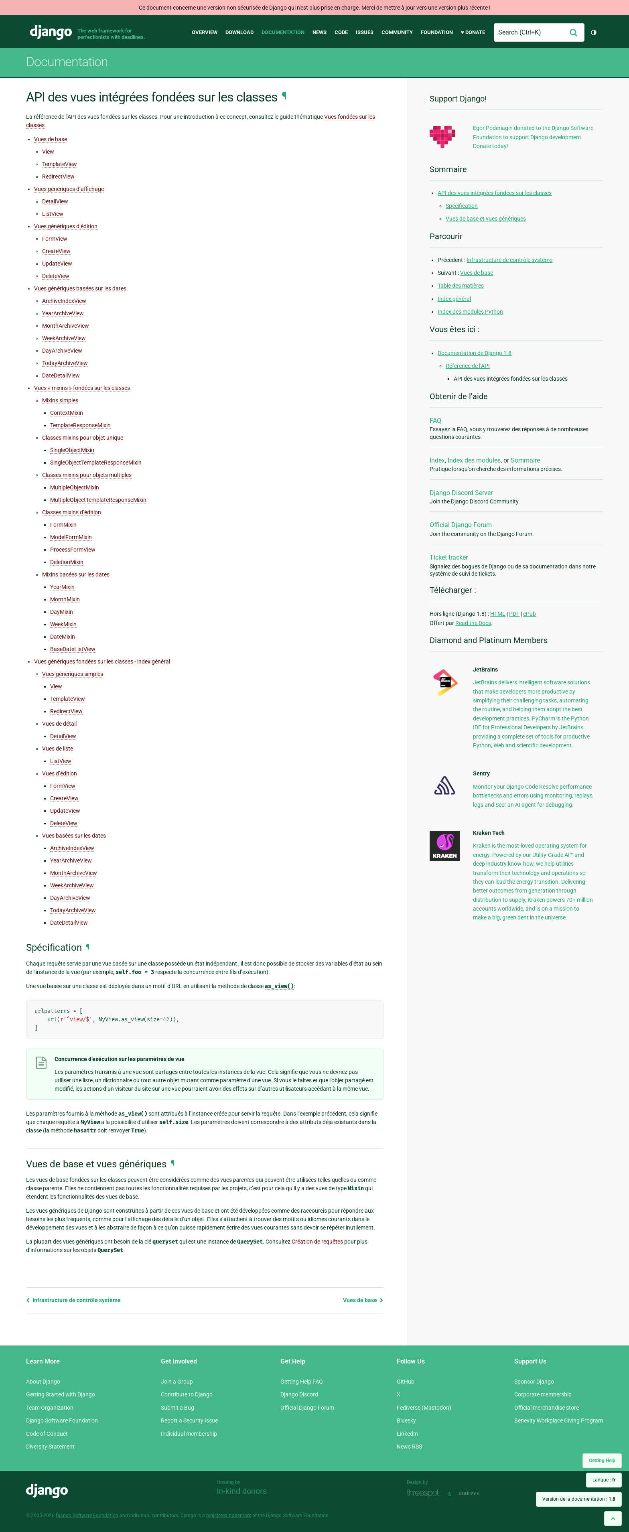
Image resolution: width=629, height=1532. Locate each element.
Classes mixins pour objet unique (82, 437)
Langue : (603, 1480)
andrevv (478, 1493)
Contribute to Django (187, 1394)
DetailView (55, 201)
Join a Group (177, 1381)
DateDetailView (61, 375)
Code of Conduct (47, 1434)
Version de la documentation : (578, 1499)
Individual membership (189, 1434)
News (319, 32)
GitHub (405, 1381)
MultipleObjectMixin (74, 487)
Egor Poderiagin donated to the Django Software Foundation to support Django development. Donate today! (533, 137)
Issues (364, 32)
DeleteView (55, 276)
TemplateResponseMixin (80, 425)
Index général (454, 299)
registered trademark (228, 1515)
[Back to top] (613, 1519)
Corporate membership (543, 1394)
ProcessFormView (72, 549)
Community (397, 32)
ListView (52, 214)
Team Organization (49, 1407)
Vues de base (50, 139)
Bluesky (406, 1420)
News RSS (409, 1446)
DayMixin (61, 612)
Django (51, 32)
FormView (54, 238)
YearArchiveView (63, 313)
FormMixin (63, 524)
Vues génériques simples (72, 674)
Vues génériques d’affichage (69, 189)
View (48, 151)
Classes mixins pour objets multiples (87, 475)
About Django (43, 1381)
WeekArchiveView (64, 338)
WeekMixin (63, 624)
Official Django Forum (461, 525)
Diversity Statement (50, 1446)
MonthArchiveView (65, 326)
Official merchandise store (546, 1407)
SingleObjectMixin (72, 450)
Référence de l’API (468, 366)
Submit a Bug (177, 1407)
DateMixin (62, 636)
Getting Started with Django (60, 1394)
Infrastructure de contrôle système (73, 1300)
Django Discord (299, 1394)
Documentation (283, 32)
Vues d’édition (59, 773)
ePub (529, 614)
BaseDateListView (72, 649)
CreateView (56, 251)
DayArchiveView (62, 350)
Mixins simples (60, 400)
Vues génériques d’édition (65, 226)
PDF (514, 614)
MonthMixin (65, 599)
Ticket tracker (449, 557)
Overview (204, 32)
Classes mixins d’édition (71, 512)
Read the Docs (473, 623)
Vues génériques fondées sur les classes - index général (102, 661)
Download (239, 32)
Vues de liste (57, 748)
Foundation (437, 32)
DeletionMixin (66, 562)
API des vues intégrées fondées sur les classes (495, 193)
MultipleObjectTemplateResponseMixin (98, 500)
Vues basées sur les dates (74, 835)
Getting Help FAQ (301, 1381)
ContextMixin (66, 413)
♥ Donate (473, 32)
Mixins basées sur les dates (76, 574)
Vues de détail (59, 723)
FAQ (435, 420)
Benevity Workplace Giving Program (558, 1420)
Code (341, 32)
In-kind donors (242, 1491)
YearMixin (62, 587)
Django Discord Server (461, 493)
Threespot (425, 1493)
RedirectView (58, 176)
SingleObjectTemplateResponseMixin (96, 462)
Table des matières (461, 285)
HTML (497, 614)
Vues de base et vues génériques (486, 218)
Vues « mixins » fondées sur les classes (82, 388)
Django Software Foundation (62, 1420)
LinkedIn (407, 1434)
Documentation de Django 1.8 (474, 353)
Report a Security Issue (189, 1420)
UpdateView (57, 263)
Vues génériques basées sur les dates (80, 288)
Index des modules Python (470, 311)
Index (437, 460)
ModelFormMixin (71, 537)
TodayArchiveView (65, 363)
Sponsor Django (534, 1381)
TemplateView (59, 164)
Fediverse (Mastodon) (424, 1407)
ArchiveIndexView (64, 301)
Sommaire (525, 460)
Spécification (462, 206)
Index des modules (474, 460)
